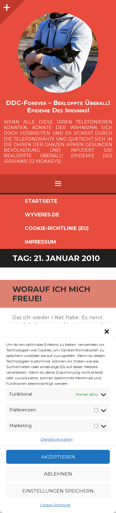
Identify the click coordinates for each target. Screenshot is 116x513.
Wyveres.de (42, 215)
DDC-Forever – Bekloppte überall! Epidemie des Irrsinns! (58, 106)
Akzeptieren (58, 457)
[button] (107, 331)
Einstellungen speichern (58, 491)
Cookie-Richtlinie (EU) (57, 228)
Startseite (41, 201)
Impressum (40, 242)
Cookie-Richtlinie (55, 504)
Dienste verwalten (57, 439)
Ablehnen (58, 474)
